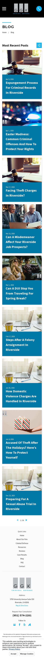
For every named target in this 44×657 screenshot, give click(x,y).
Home (22, 535)
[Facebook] (19, 624)
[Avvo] (29, 624)
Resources (22, 547)
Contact (22, 566)
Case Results (22, 555)
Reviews (22, 551)
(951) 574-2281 (22, 615)
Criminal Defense (22, 543)
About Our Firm (21, 539)
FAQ (22, 562)
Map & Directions (22, 605)
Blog (22, 559)
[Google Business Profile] (14, 624)
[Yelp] (24, 624)
